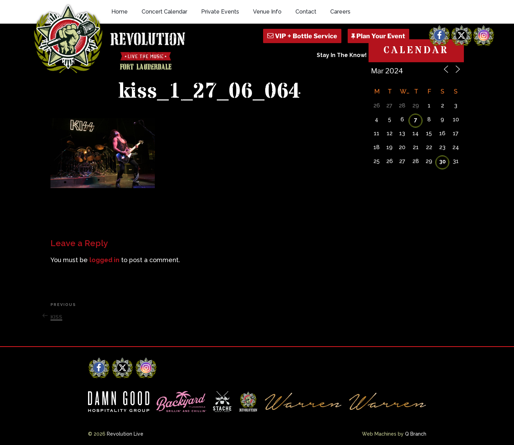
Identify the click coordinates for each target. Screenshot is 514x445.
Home (119, 11)
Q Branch (415, 434)
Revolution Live (125, 434)
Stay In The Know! (342, 55)
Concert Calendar (164, 11)
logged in (104, 260)
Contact (305, 11)
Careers (340, 11)
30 (442, 161)
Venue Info (267, 11)
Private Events (220, 11)
